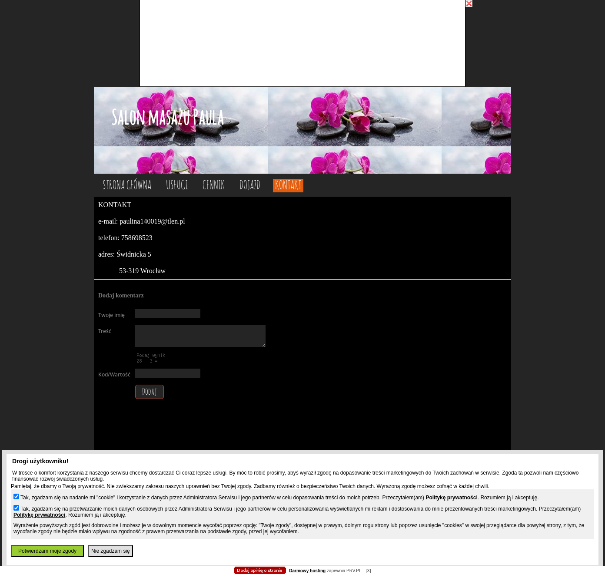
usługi (177, 185)
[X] (368, 570)
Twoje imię (111, 315)
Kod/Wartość (114, 374)
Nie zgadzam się (110, 551)
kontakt (288, 185)
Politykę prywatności (451, 498)
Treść (104, 331)
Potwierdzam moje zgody (47, 551)
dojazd (249, 185)
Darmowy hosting (307, 570)
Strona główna (127, 185)
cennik (214, 185)
